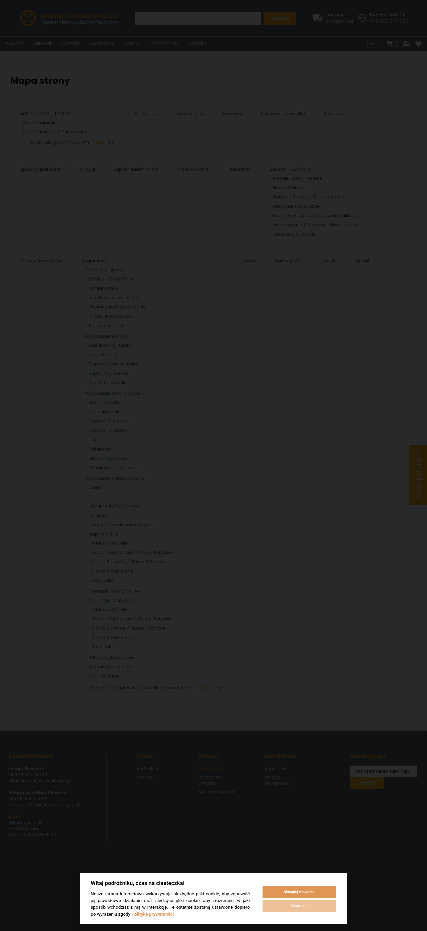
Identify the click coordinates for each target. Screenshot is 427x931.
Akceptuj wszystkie (299, 892)
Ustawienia (299, 906)
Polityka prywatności (152, 914)
